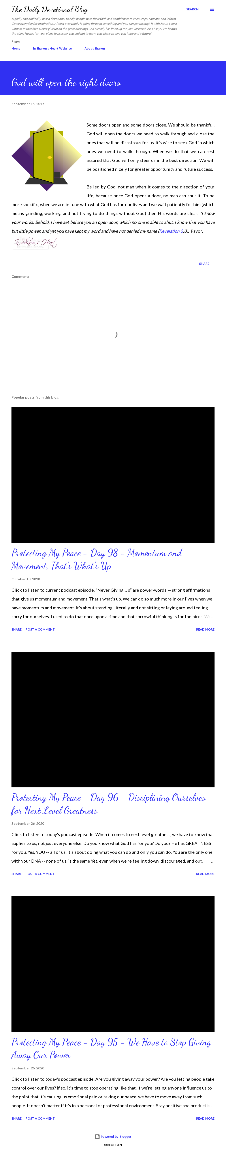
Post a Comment (40, 629)
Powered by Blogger (113, 1136)
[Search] (192, 9)
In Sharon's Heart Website (52, 48)
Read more (205, 629)
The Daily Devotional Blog (49, 9)
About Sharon (95, 48)
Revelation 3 (171, 231)
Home (15, 48)
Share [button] (204, 263)
